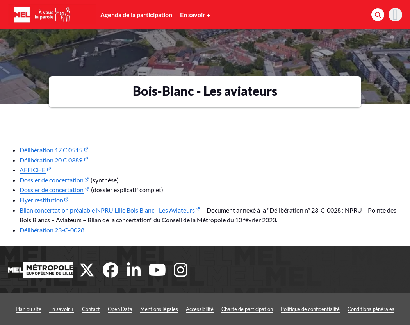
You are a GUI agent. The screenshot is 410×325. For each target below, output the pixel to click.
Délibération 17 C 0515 (51, 150)
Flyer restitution (41, 200)
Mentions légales (159, 309)
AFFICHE (33, 169)
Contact (91, 309)
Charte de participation (247, 309)
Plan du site (28, 309)
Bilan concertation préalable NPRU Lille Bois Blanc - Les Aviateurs (107, 210)
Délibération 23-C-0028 (52, 230)
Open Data (120, 309)
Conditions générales (371, 309)
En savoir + (195, 14)
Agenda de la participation (136, 14)
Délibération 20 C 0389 (51, 160)
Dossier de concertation (52, 180)
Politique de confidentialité (310, 309)
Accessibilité (200, 309)
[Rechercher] (378, 14)
